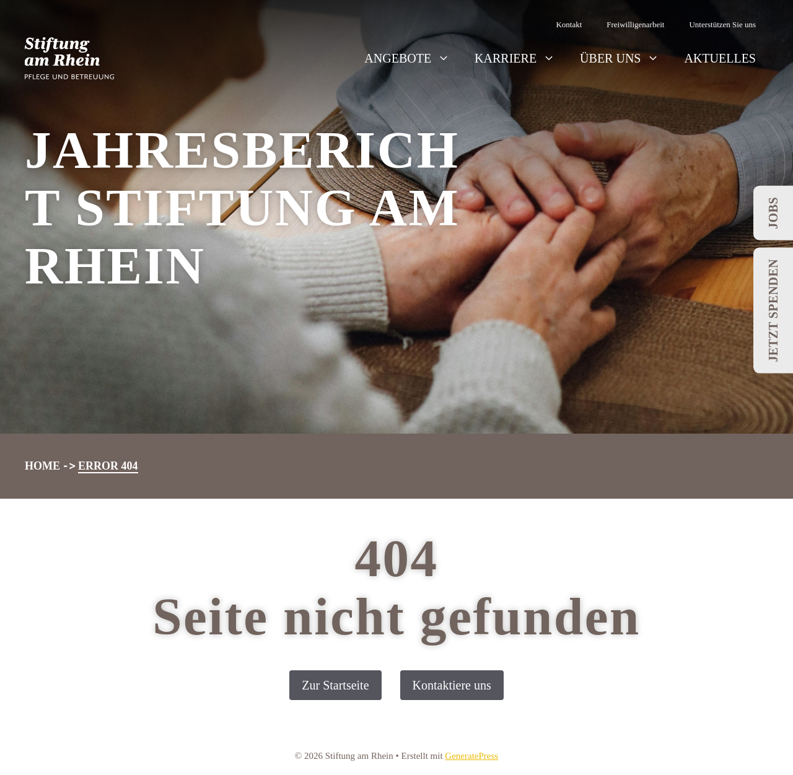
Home (42, 466)
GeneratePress (471, 756)
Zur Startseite (335, 685)
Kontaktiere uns (452, 685)
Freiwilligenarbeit (635, 24)
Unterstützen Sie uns (722, 24)
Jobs (773, 213)
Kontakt (569, 24)
